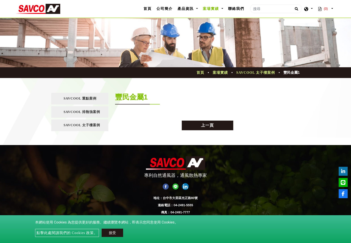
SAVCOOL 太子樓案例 (255, 72)
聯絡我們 (236, 9)
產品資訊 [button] (186, 9)
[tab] (79, 98)
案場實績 (220, 72)
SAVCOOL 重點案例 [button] (80, 98)
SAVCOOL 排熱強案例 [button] (82, 112)
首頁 (148, 8)
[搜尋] (276, 8)
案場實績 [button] (211, 9)
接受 (112, 233)
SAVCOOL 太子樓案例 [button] (82, 125)
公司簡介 (164, 9)
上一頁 (207, 125)
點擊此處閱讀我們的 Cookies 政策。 (67, 233)
